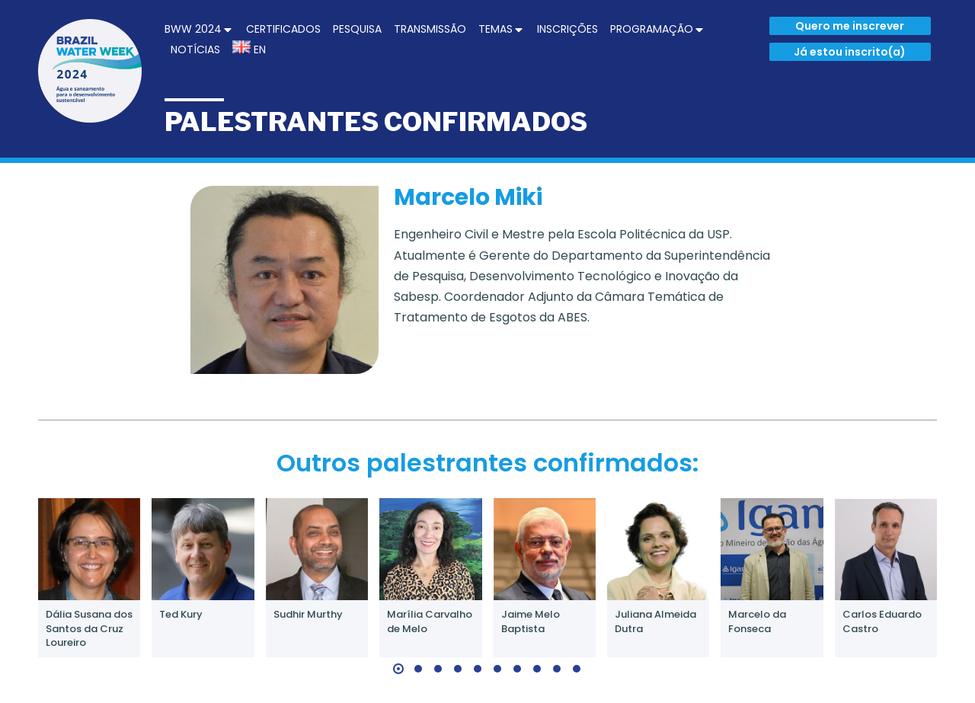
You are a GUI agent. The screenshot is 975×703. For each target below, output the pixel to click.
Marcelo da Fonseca (757, 621)
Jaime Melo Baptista (530, 621)
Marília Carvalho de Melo (429, 621)
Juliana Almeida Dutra (655, 621)
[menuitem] (199, 29)
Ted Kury (181, 614)
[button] (398, 669)
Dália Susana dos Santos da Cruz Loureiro (89, 628)
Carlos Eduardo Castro (882, 621)
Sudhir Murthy (308, 614)
